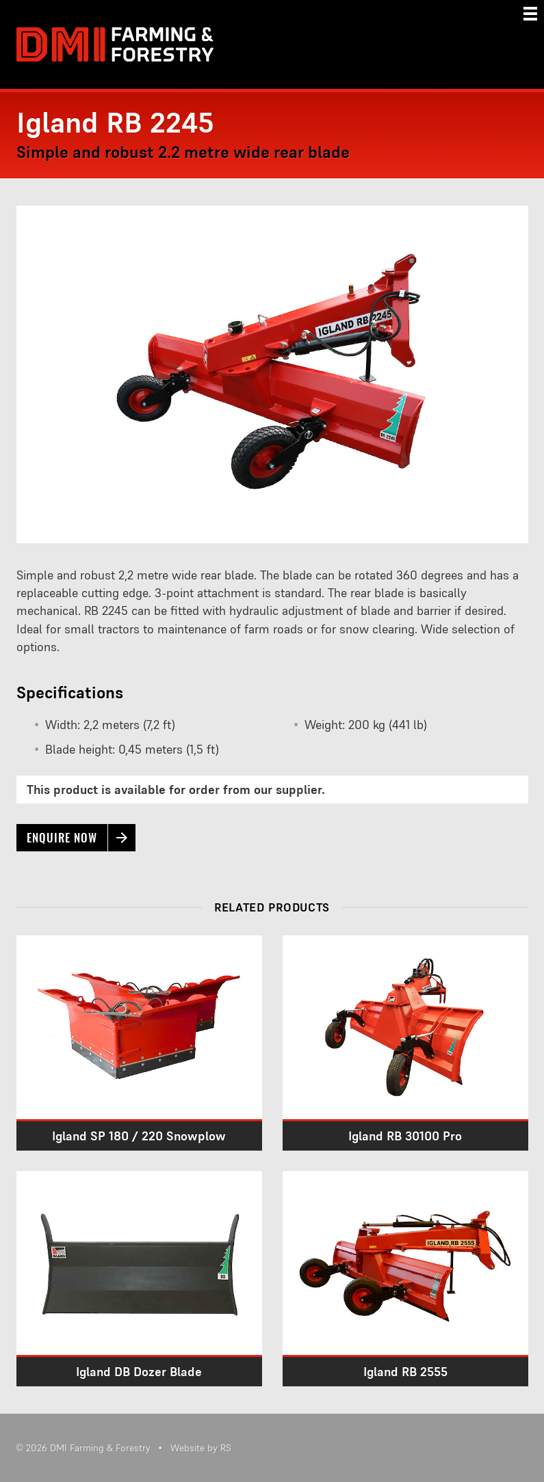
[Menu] (530, 13)
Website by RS (200, 1447)
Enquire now (62, 838)
